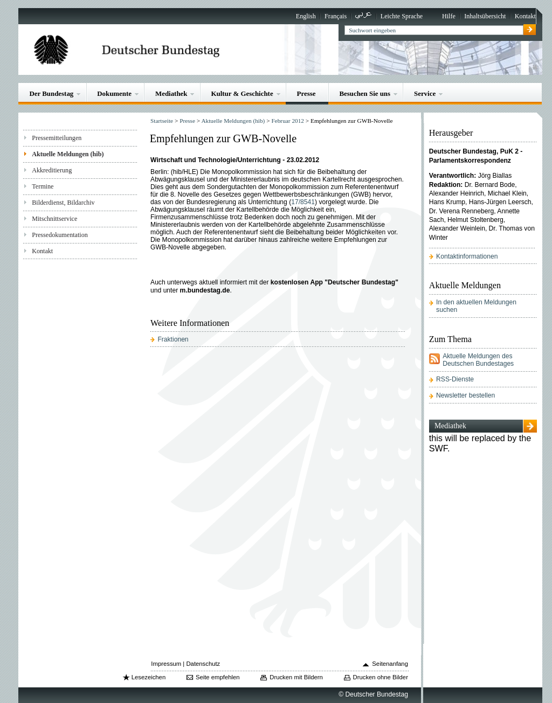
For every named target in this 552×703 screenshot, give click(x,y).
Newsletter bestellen (465, 395)
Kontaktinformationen (467, 256)
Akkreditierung (52, 170)
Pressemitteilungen (56, 138)
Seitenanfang (390, 663)
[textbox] (433, 30)
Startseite (161, 120)
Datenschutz (203, 663)
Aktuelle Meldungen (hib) (68, 154)
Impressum (166, 663)
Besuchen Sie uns (364, 93)
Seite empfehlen (218, 677)
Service (425, 93)
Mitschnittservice (54, 218)
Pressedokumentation (60, 235)
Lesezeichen (148, 677)
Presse (306, 93)
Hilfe (449, 16)
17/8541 (303, 202)
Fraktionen (172, 339)
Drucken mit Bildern (296, 677)
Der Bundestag (51, 93)
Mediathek (171, 93)
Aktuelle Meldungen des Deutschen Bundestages (478, 359)
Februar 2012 (287, 120)
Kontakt (525, 16)
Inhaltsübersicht (485, 16)
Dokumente (114, 93)
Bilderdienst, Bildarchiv (63, 202)
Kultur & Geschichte (242, 93)
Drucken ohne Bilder (380, 677)
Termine (42, 186)
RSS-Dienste (455, 379)
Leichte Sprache (402, 16)
